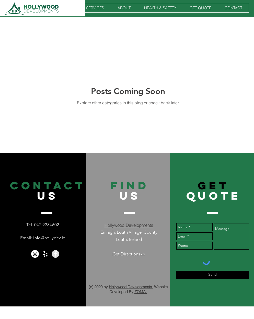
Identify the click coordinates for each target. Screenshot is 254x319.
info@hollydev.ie (49, 237)
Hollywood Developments (129, 225)
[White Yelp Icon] (45, 254)
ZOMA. (140, 291)
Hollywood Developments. (131, 286)
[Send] (212, 275)
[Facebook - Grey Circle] (55, 254)
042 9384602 (46, 224)
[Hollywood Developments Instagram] (35, 254)
